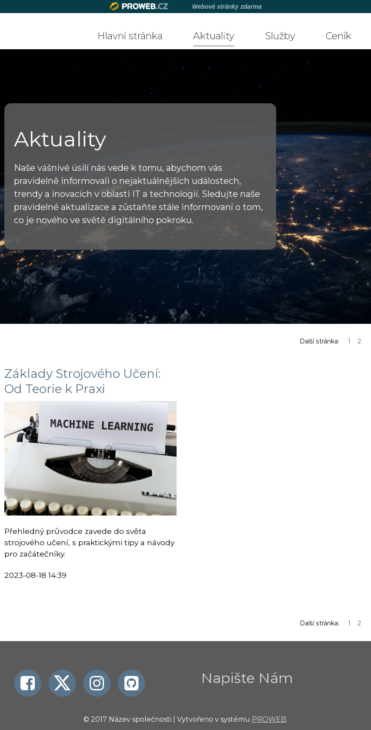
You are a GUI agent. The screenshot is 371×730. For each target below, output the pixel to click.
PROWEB (269, 719)
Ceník (338, 36)
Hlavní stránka (130, 36)
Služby (280, 36)
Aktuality (213, 36)
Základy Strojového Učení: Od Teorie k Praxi (82, 381)
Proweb (139, 6)
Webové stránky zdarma (226, 6)
